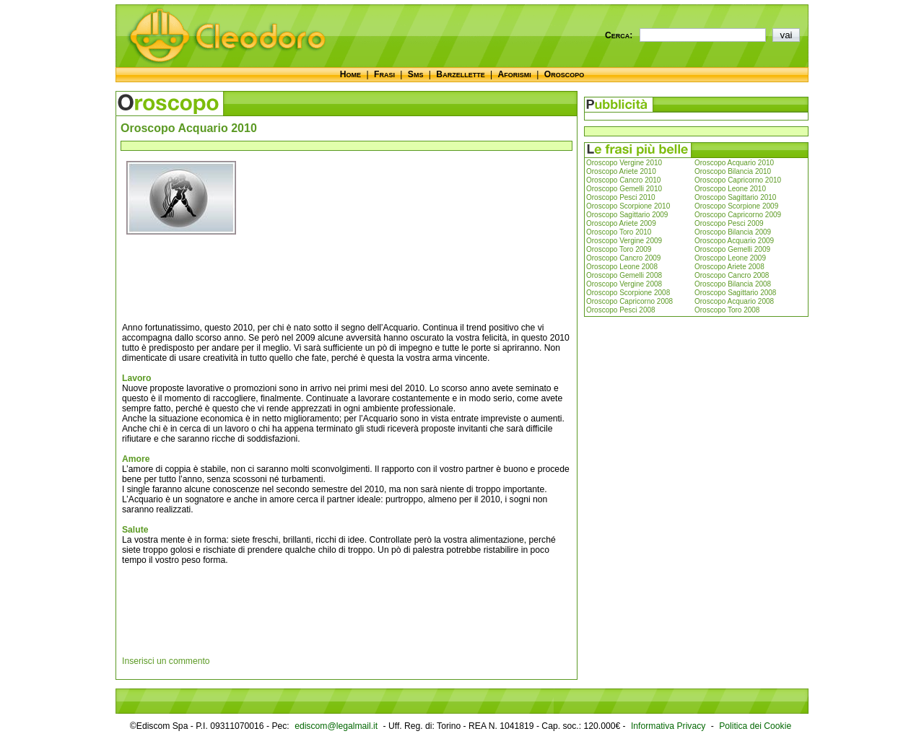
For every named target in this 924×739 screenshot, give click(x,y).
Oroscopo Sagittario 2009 (627, 215)
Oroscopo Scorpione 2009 (736, 206)
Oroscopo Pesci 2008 (620, 310)
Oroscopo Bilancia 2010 (732, 171)
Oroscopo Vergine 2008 (624, 284)
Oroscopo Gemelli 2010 (624, 189)
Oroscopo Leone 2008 (622, 267)
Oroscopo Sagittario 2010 (735, 197)
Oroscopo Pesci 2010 (620, 197)
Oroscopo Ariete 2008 (729, 267)
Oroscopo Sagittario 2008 (735, 293)
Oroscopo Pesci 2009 (729, 223)
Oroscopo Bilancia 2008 (732, 284)
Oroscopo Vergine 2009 (624, 241)
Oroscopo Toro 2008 (726, 310)
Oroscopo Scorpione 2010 (628, 206)
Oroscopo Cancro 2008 (731, 275)
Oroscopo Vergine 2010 (624, 163)
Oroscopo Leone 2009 (730, 258)
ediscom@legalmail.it (336, 726)
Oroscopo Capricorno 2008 (629, 301)
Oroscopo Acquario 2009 (734, 241)
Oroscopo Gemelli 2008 (624, 275)
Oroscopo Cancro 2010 (623, 180)
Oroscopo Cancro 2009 (623, 258)
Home (350, 74)
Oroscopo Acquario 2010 (734, 163)
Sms (416, 74)
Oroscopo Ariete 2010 (621, 171)
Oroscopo (564, 74)
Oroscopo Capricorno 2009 (737, 215)
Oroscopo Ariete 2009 (621, 223)
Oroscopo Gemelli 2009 (732, 249)
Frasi (384, 74)
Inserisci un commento (166, 661)
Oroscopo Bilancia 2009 (732, 232)
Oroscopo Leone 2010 (730, 189)
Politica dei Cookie (755, 726)
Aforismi (514, 74)
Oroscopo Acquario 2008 (734, 301)
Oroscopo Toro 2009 (618, 249)
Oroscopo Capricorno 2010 (737, 180)
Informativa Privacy (668, 726)
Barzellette (460, 74)
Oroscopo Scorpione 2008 (628, 293)
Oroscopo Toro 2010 (618, 232)
